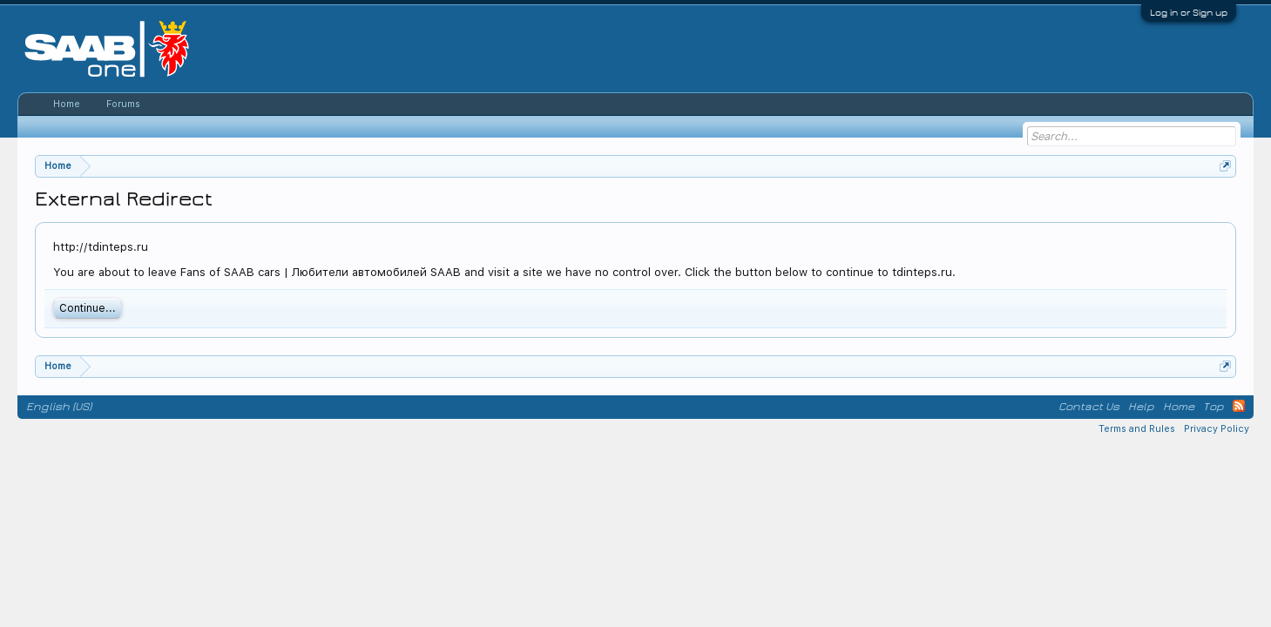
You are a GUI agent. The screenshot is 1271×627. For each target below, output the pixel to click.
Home (66, 104)
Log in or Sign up (1188, 12)
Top (1213, 407)
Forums (123, 104)
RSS (1239, 406)
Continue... (87, 308)
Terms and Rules (1137, 429)
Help (1141, 407)
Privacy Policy (1216, 429)
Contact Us (1088, 407)
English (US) (58, 407)
